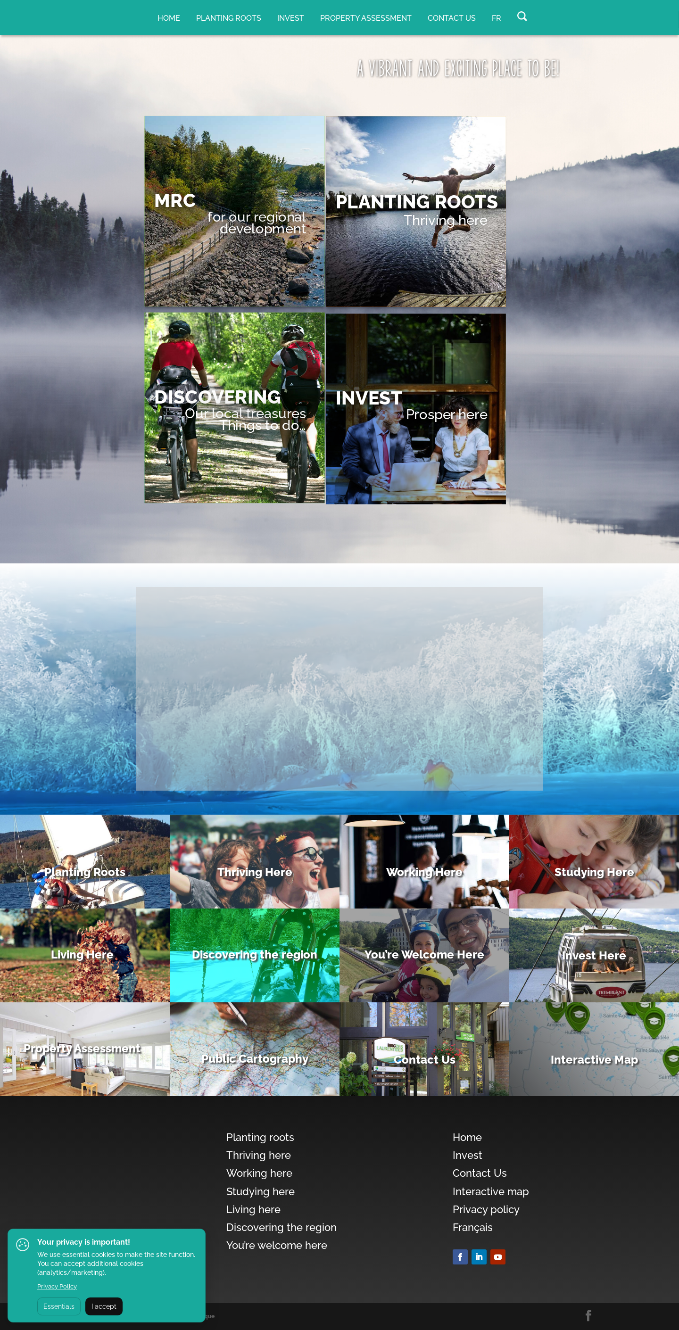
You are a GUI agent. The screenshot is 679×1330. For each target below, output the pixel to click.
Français (473, 1227)
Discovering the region (254, 954)
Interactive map (491, 1191)
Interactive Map (594, 1059)
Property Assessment (82, 1048)
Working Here (424, 872)
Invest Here (594, 955)
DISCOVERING (217, 397)
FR (496, 18)
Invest (290, 18)
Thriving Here (254, 872)
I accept (103, 1306)
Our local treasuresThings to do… (245, 419)
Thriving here (446, 220)
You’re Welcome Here (424, 954)
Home (168, 18)
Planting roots (228, 18)
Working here (259, 1173)
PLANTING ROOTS (417, 202)
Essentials (59, 1306)
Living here (253, 1209)
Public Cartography (254, 1059)
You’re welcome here (276, 1245)
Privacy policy (486, 1209)
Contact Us (452, 18)
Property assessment (366, 18)
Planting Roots (84, 872)
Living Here (82, 954)
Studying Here (594, 872)
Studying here (260, 1191)
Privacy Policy (57, 1286)
